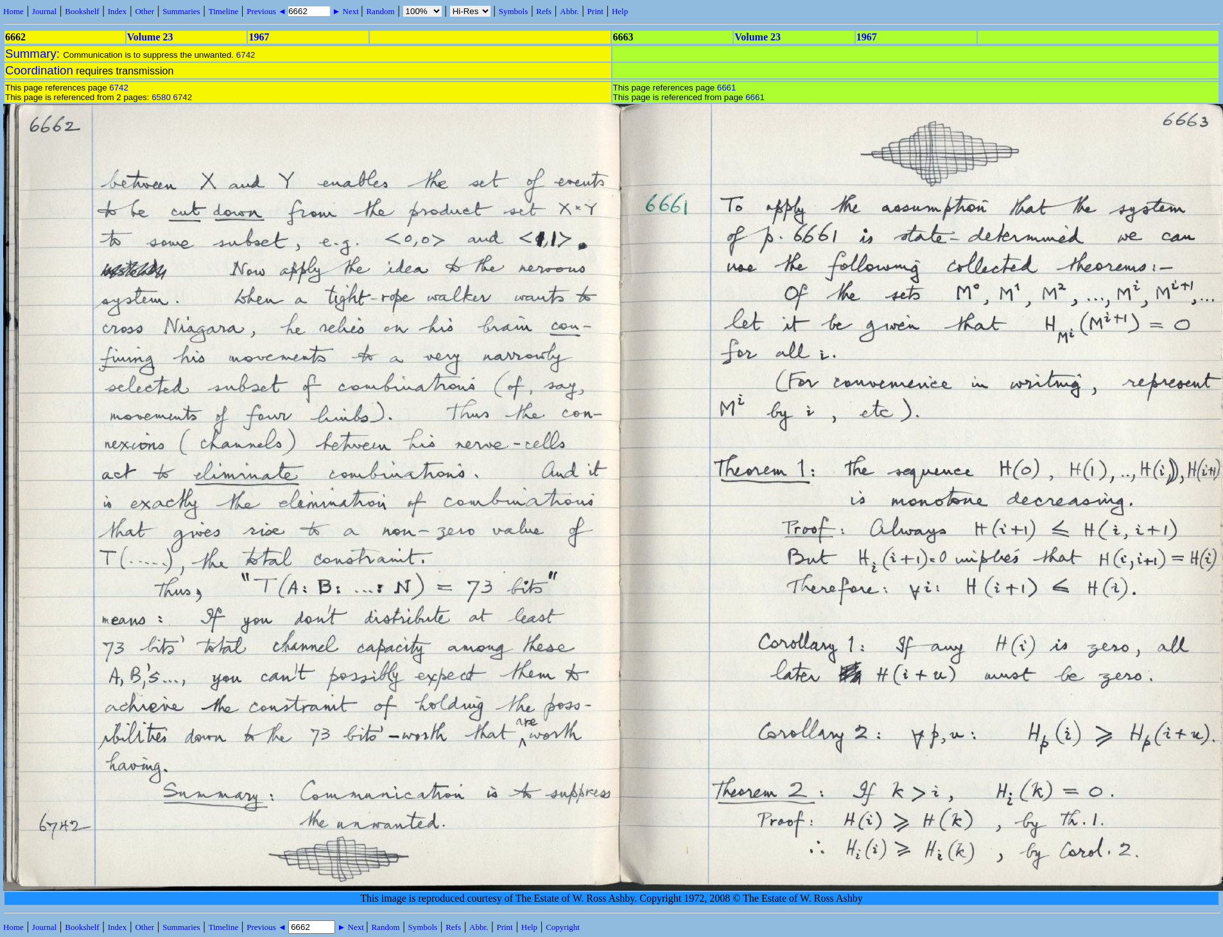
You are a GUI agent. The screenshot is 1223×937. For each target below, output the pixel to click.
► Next (345, 11)
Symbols (513, 11)
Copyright (563, 927)
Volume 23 (150, 36)
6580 (161, 97)
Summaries (181, 11)
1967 (258, 36)
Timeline (223, 11)
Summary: (34, 53)
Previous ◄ (267, 11)
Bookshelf (82, 11)
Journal (44, 11)
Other (144, 11)
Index (117, 11)
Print (595, 11)
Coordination (39, 70)
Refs (543, 11)
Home (13, 11)
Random (380, 11)
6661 (726, 87)
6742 (246, 55)
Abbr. (569, 11)
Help (620, 11)
